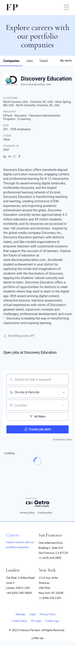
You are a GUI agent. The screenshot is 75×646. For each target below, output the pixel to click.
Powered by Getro (62, 439)
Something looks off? (18, 335)
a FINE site (37, 638)
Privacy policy (27, 512)
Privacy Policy (48, 614)
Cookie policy (45, 512)
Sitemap (20, 614)
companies (11, 61)
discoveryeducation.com (36, 84)
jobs (29, 61)
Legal (32, 614)
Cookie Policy (19, 621)
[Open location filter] (63, 405)
